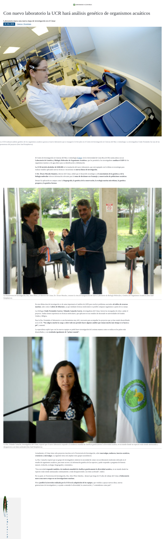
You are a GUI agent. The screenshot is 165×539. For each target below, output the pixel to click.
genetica (55, 529)
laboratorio (101, 529)
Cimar (80, 164)
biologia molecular (47, 529)
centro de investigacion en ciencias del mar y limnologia (73, 529)
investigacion (93, 529)
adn (117, 529)
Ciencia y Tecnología (24, 30)
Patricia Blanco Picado (67, 507)
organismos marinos (109, 529)
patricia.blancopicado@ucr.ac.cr (70, 512)
